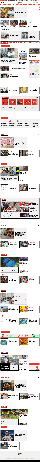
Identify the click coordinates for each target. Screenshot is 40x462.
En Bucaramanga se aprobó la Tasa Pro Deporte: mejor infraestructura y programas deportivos (9, 270)
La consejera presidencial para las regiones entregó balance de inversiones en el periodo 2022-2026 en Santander (20, 299)
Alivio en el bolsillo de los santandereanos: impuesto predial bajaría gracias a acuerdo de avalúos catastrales (13, 309)
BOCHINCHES (23, 4)
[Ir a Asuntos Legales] (5, 183)
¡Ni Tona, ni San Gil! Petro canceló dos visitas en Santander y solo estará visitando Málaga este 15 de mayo (13, 396)
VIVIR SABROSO (37, 4)
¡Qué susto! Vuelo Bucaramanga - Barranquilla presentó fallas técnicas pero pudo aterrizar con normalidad (23, 50)
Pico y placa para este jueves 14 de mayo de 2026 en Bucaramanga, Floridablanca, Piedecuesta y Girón (20, 234)
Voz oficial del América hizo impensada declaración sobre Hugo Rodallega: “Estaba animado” (13, 280)
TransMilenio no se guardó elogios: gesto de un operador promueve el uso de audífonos (28, 124)
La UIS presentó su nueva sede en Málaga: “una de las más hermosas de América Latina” (20, 13)
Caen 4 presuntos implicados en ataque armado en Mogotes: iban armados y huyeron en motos (14, 36)
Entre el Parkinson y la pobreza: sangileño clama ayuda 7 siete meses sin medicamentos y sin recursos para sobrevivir (9, 61)
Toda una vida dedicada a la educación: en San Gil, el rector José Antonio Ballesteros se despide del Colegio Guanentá (23, 363)
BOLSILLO (19, 4)
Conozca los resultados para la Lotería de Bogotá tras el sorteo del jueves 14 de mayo (33, 342)
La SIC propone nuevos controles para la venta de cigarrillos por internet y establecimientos (32, 188)
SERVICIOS (28, 4)
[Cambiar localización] (35, 2)
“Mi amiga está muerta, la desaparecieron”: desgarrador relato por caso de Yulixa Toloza (9, 215)
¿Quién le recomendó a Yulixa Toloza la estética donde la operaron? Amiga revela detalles (19, 124)
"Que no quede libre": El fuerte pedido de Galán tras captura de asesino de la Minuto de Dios (12, 124)
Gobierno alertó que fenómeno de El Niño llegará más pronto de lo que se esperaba (33, 321)
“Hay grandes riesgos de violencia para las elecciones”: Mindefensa (13, 90)
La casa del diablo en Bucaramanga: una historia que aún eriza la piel (13, 446)
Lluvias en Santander (20, 42)
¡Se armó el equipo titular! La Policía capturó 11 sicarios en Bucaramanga (9, 179)
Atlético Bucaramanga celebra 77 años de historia (23, 272)
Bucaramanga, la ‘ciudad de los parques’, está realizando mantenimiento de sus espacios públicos (23, 416)
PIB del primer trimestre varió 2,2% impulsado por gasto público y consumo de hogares (13, 321)
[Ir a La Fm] (3, 85)
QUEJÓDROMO (2, 4)
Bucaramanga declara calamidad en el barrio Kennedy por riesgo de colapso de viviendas (33, 154)
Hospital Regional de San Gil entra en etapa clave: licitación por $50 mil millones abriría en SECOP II (20, 143)
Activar (2, 368)
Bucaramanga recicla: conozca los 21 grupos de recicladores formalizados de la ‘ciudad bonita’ (33, 22)
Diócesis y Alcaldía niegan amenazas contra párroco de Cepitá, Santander (23, 27)
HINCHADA (15, 4)
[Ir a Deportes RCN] (4, 275)
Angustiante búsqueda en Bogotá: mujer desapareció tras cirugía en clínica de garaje (33, 204)
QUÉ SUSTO (32, 4)
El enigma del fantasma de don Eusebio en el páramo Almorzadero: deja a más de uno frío (20, 436)
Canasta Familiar (2, 0)
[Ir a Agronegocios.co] (14, 332)
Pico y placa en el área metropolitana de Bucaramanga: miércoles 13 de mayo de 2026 (12, 244)
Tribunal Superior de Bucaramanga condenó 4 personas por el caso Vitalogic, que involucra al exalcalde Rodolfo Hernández (4, 28)
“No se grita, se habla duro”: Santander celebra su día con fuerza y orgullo (33, 396)
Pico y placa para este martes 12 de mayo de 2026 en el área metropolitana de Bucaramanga (33, 244)
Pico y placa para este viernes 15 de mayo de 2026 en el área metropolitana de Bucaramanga (34, 56)
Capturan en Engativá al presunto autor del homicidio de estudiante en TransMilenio (33, 90)
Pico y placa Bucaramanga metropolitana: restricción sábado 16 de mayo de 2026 (14, 27)
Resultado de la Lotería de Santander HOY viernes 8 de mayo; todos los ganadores (33, 310)
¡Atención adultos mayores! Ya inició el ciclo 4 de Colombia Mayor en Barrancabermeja (23, 423)
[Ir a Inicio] (20, 3)
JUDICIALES (7, 4)
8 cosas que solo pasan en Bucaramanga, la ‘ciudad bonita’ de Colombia (23, 369)
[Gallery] (20, 104)
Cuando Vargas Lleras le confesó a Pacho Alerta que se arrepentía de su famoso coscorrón (33, 215)
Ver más (37, 97)
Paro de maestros (36, 42)
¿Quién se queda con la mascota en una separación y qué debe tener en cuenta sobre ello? (13, 188)
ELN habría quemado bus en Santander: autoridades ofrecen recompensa (23, 173)
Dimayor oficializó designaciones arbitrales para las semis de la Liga (33, 280)
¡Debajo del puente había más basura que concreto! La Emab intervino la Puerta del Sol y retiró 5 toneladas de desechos (9, 422)
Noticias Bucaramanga (12, 42)
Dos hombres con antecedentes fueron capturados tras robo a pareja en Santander (17, 76)
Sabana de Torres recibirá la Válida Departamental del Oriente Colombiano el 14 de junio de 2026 (23, 264)
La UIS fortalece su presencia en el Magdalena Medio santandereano (33, 26)
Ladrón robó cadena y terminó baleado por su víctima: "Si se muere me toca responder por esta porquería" (4, 124)
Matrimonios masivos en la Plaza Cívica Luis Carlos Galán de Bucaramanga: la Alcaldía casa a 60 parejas (22, 62)
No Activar (7, 368)
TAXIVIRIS (11, 4)
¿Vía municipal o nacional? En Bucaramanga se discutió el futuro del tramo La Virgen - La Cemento (13, 154)
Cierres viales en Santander (28, 42)
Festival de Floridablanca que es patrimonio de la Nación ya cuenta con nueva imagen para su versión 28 (20, 386)
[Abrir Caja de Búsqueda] (38, 2)
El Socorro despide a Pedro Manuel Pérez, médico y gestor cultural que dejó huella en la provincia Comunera (33, 36)
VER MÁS (7, 108)
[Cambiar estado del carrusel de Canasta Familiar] (5, 0)
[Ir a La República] (2, 316)
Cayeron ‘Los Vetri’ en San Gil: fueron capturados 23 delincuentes (23, 180)
